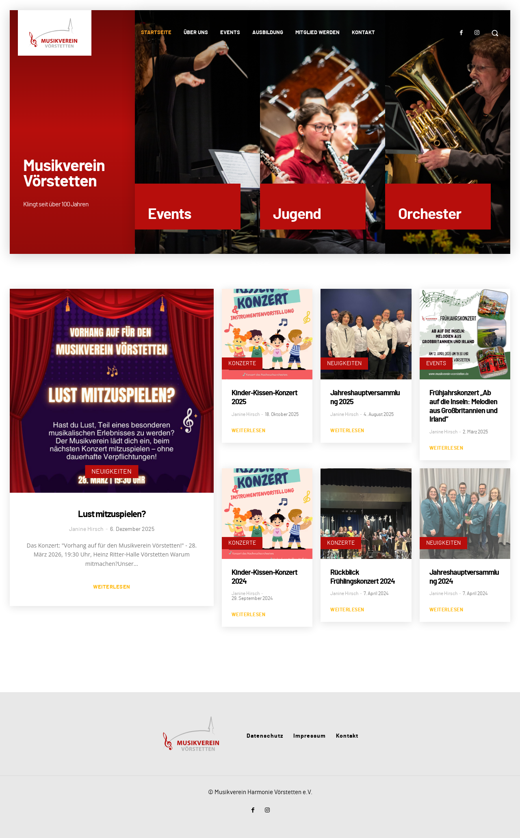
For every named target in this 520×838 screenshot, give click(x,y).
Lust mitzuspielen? (111, 514)
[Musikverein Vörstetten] (53, 33)
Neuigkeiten (111, 471)
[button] (495, 33)
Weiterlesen (111, 587)
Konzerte (242, 363)
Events (436, 363)
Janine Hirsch (86, 529)
